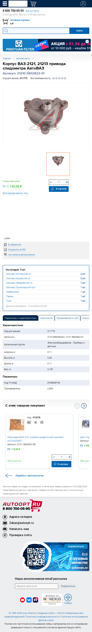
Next (84, 406)
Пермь (9, 296)
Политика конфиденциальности (42, 616)
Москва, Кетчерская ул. (18, 273)
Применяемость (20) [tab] (67, 318)
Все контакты (32, 11)
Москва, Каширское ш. (18, 278)
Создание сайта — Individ (51, 613)
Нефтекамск (12, 291)
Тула (8, 300)
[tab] (20, 318)
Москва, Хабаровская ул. (19, 282)
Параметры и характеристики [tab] (20, 318)
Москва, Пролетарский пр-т (21, 287)
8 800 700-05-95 (16, 509)
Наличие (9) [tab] (46, 318)
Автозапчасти (23, 58)
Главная (7, 58)
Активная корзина (20, 20)
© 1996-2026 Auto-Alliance (22, 613)
